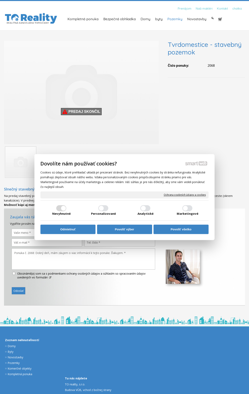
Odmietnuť (68, 229)
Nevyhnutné (61, 214)
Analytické (146, 214)
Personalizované (103, 214)
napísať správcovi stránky (113, 378)
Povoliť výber (124, 229)
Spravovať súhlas (184, 378)
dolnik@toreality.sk (209, 352)
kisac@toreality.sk (145, 352)
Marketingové (187, 214)
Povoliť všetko (181, 229)
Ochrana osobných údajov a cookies (185, 194)
